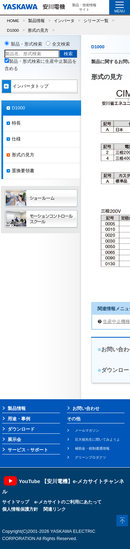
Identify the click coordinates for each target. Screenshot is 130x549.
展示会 (14, 439)
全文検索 (61, 44)
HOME (13, 20)
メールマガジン (87, 430)
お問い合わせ (85, 408)
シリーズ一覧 (96, 20)
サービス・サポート (28, 449)
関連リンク (54, 509)
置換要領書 (23, 170)
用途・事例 (19, 418)
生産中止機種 (116, 321)
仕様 (16, 138)
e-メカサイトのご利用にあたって (68, 501)
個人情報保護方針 (20, 509)
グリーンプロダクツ (90, 457)
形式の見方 (38, 30)
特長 (16, 123)
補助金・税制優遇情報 (92, 448)
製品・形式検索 (26, 44)
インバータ (64, 20)
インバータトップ (30, 86)
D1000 (13, 30)
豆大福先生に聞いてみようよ (97, 439)
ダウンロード (21, 429)
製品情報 (36, 20)
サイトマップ (15, 501)
